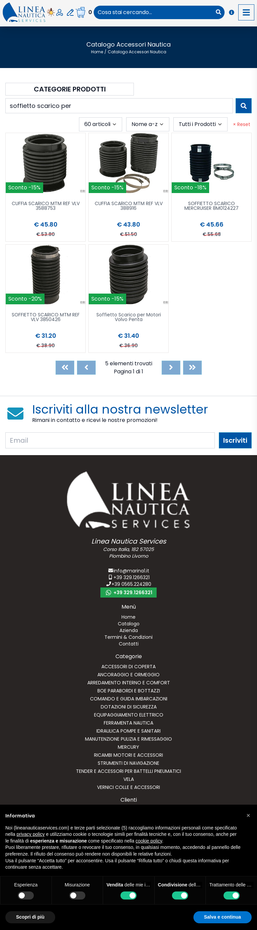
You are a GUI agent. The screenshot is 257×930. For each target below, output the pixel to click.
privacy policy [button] (30, 834)
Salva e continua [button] (222, 917)
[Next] (171, 368)
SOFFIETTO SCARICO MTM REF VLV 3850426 (46, 317)
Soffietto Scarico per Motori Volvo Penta (128, 317)
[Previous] (86, 368)
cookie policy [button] (149, 841)
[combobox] (153, 12)
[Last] (192, 368)
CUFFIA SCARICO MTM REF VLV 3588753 (46, 206)
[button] (248, 815)
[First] (65, 368)
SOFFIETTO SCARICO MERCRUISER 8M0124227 (211, 206)
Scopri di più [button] (30, 917)
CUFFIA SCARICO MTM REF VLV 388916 (129, 206)
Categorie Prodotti (70, 89)
